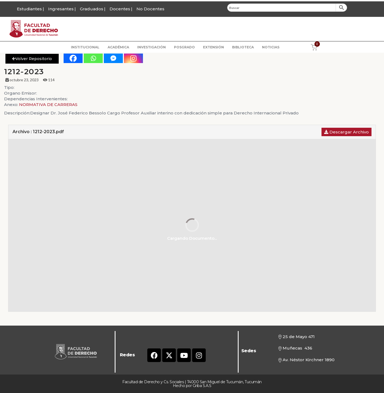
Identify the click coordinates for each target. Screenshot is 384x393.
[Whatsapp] (93, 58)
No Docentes (150, 8)
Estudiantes (29, 8)
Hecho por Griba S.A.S (192, 385)
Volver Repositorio (32, 58)
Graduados (91, 8)
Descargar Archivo (346, 132)
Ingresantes (61, 8)
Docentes (120, 8)
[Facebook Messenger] (113, 58)
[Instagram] (133, 58)
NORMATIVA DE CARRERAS (48, 104)
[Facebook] (73, 58)
